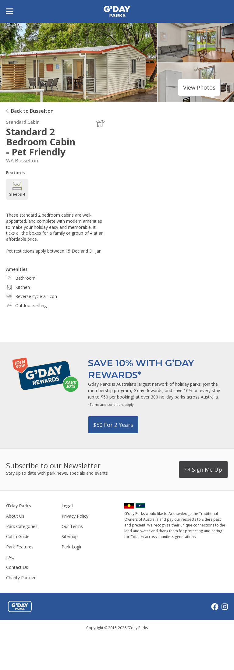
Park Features (20, 547)
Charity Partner (21, 577)
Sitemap (70, 536)
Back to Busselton (32, 111)
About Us (15, 516)
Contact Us (17, 567)
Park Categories (21, 526)
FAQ (10, 557)
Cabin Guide (18, 536)
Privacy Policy (75, 516)
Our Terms (72, 526)
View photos (199, 87)
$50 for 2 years (113, 424)
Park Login (72, 547)
